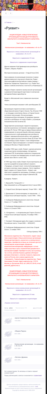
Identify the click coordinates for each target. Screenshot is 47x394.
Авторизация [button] (23, 7)
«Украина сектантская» (11, 303)
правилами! (38, 375)
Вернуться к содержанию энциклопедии (23, 62)
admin (11, 308)
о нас (36, 386)
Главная (7, 22)
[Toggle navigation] (6, 13)
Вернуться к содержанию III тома (23, 58)
